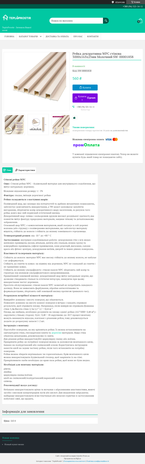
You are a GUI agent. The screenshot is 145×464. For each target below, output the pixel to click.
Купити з (86, 98)
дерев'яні (56, 332)
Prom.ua (86, 456)
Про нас (78, 36)
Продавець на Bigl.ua (72, 458)
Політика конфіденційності (98, 461)
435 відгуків (120, 2)
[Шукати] (106, 19)
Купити (87, 87)
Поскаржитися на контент (74, 461)
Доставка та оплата (57, 36)
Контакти (93, 36)
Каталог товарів (28, 36)
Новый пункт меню (14, 444)
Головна (9, 36)
